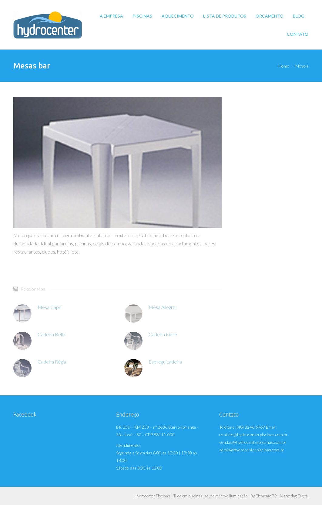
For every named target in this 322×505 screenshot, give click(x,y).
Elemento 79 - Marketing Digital (282, 495)
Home (283, 65)
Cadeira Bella (51, 334)
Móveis (302, 65)
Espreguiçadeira (165, 361)
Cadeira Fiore (163, 334)
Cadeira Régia (52, 361)
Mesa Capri (50, 307)
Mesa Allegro (162, 307)
